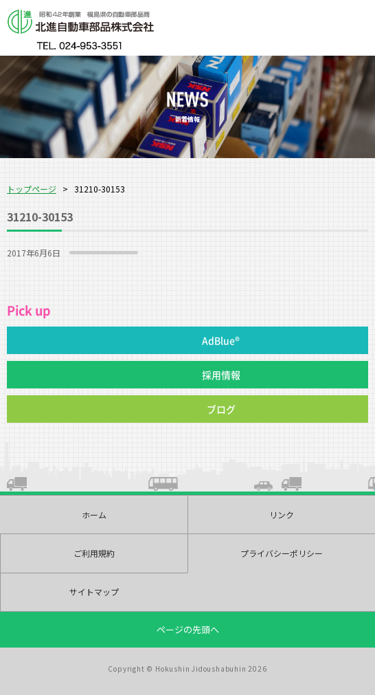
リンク (281, 514)
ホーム (94, 514)
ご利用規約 (94, 553)
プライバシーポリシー (281, 553)
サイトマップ (94, 591)
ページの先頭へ (188, 629)
